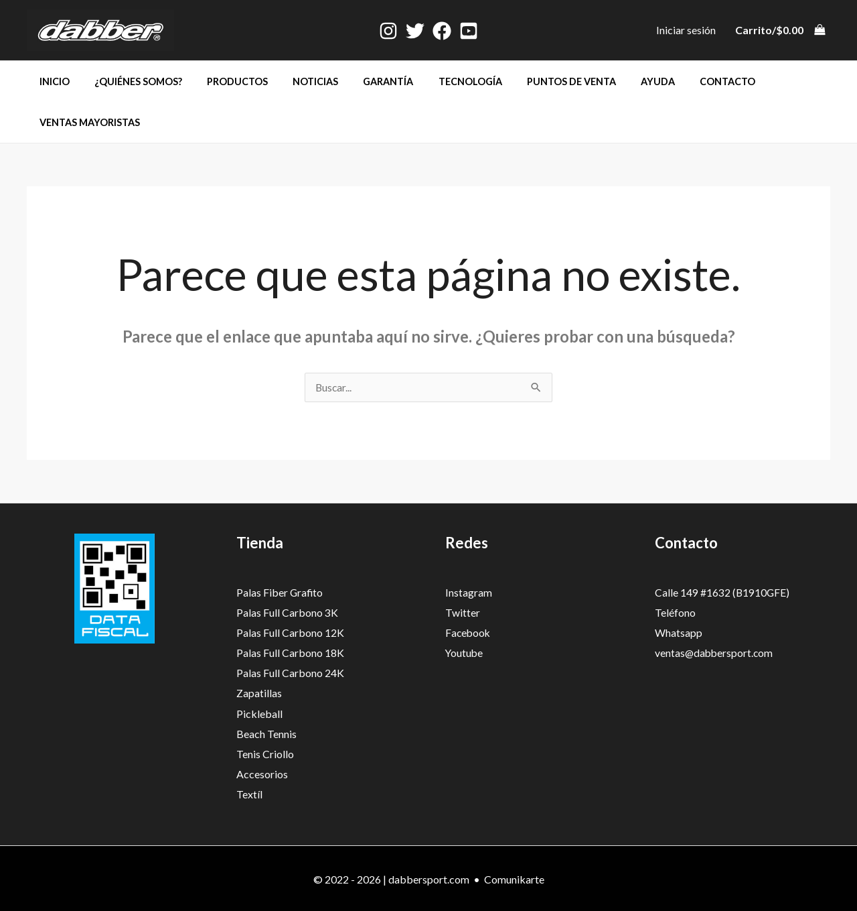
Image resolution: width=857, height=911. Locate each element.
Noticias (296, 81)
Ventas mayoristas (86, 122)
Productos (223, 81)
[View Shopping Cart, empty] (779, 30)
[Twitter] (415, 30)
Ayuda (616, 81)
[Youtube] (468, 30)
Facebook (468, 633)
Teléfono (675, 613)
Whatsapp (678, 633)
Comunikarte (514, 877)
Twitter (462, 613)
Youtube (464, 652)
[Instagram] (388, 30)
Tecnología (439, 81)
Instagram (468, 593)
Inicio (51, 81)
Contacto (680, 81)
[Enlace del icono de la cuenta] (686, 30)
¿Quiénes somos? (129, 81)
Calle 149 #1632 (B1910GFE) (723, 593)
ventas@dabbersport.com (715, 652)
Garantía (363, 81)
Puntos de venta (534, 81)
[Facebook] (442, 30)
